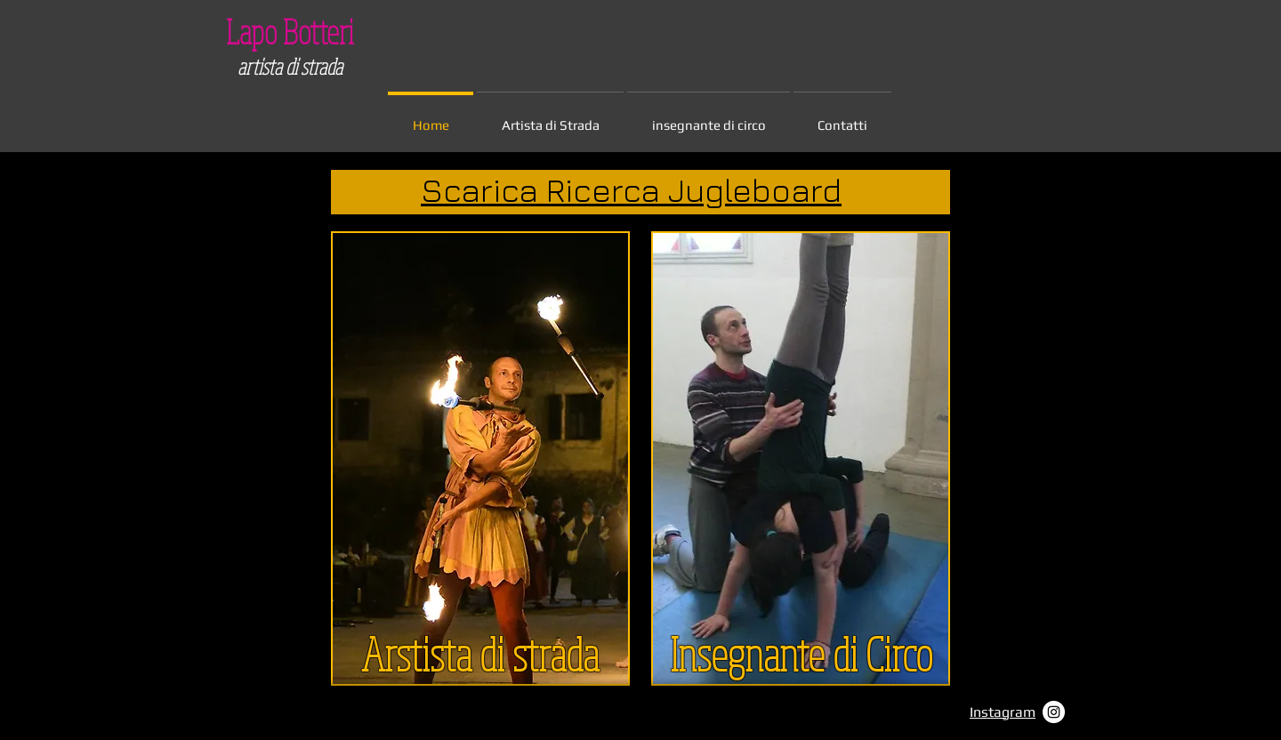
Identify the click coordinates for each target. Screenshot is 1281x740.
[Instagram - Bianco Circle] (1054, 712)
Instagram (1002, 712)
